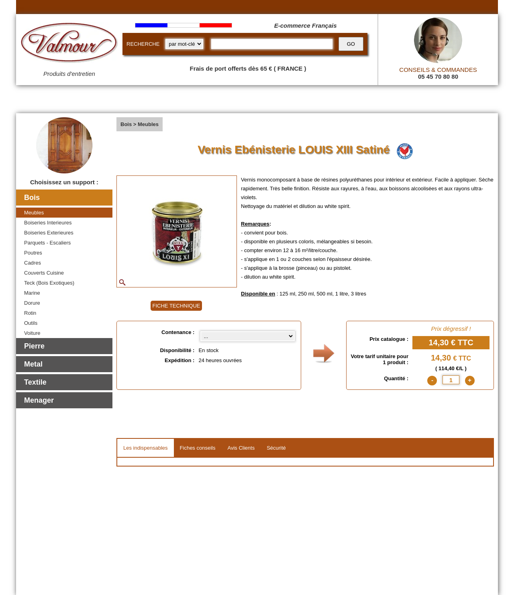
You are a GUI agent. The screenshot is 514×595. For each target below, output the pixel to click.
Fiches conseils (198, 448)
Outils (30, 323)
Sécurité (276, 448)
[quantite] (451, 379)
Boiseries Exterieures (48, 233)
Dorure (32, 303)
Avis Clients (241, 448)
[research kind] (184, 44)
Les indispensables (145, 448)
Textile (35, 382)
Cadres (32, 263)
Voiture (32, 333)
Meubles (34, 213)
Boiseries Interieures (48, 223)
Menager (39, 400)
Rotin (30, 313)
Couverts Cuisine (44, 273)
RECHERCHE (142, 44)
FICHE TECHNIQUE (176, 306)
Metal (33, 364)
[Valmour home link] (69, 44)
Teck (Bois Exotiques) (49, 283)
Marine (32, 293)
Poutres (33, 253)
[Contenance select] (247, 336)
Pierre (34, 346)
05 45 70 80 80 (438, 76)
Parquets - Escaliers (47, 243)
